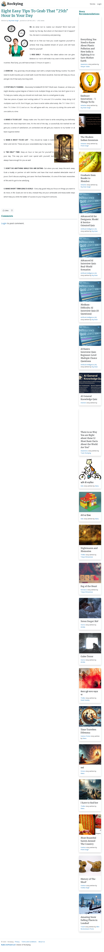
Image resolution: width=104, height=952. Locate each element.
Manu (97, 486)
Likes (6, 210)
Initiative (83, 105)
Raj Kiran (95, 231)
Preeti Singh (85, 146)
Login (99, 4)
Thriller (83, 555)
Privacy (17, 942)
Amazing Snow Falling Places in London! (89, 920)
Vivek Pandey (85, 700)
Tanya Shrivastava (87, 557)
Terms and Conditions (29, 942)
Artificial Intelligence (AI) (89, 229)
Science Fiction (85, 736)
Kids (82, 486)
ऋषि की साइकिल (87, 482)
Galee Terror (87, 656)
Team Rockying (86, 453)
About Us (41, 942)
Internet (83, 403)
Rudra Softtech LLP (8, 945)
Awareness (84, 64)
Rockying (12, 4)
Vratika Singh (85, 888)
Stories (92, 4)
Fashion (83, 847)
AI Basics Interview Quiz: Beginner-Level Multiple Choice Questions (89, 355)
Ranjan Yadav (85, 66)
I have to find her (89, 802)
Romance (84, 590)
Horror (83, 625)
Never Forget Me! (89, 621)
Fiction (83, 771)
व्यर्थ (82, 767)
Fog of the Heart (89, 586)
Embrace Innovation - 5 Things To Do (88, 99)
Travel (83, 927)
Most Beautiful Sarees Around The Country (88, 841)
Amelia (83, 627)
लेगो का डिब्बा (86, 515)
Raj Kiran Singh (14, 21)
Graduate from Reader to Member (88, 178)
